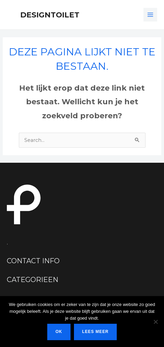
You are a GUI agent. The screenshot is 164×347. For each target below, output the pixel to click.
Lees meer (95, 331)
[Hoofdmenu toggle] (150, 15)
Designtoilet (49, 14)
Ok (58, 331)
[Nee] (155, 321)
